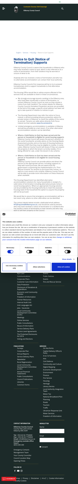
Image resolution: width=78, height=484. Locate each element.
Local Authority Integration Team (53, 390)
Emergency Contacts (21, 450)
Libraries (20, 382)
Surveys (20, 348)
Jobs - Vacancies (23, 308)
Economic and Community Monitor (27, 293)
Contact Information (22, 423)
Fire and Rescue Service (52, 282)
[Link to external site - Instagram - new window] (21, 471)
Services (25, 53)
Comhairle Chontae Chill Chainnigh (35, 7)
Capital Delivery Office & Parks (52, 352)
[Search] (62, 8)
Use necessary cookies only (14, 267)
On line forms (48, 348)
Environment (48, 372)
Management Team (21, 452)
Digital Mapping (49, 367)
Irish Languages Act (24, 305)
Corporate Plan (23, 351)
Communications (23, 276)
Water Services (48, 413)
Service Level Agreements (27, 331)
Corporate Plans (23, 279)
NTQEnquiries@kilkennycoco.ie (25, 204)
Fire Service (47, 378)
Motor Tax (47, 394)
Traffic (45, 408)
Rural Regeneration (24, 362)
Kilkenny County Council (32, 10)
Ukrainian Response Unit (52, 411)
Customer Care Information (27, 282)
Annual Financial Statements (23, 373)
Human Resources (24, 300)
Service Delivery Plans (25, 328)
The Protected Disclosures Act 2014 (27, 335)
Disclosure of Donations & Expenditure (27, 288)
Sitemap (17, 478)
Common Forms (23, 385)
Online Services (23, 320)
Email (42, 436)
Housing (33, 53)
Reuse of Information (25, 326)
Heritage (46, 384)
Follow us (17, 467)
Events (45, 279)
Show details (67, 259)
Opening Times (19, 461)
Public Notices (48, 276)
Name (42, 427)
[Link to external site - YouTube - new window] (18, 471)
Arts (44, 358)
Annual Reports (23, 354)
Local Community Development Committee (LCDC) (26, 313)
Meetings (20, 317)
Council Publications (25, 379)
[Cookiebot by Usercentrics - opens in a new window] (67, 214)
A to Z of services (49, 356)
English (18, 53)
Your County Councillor (22, 455)
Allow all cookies (63, 267)
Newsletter (21, 359)
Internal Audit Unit (24, 302)
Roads (45, 402)
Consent (44, 447)
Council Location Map (22, 458)
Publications (19, 346)
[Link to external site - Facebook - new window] (15, 471)
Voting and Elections (25, 339)
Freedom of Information (26, 297)
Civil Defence (48, 361)
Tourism (46, 405)
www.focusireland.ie (44, 123)
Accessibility (9, 479)
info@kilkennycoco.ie (27, 439)
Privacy (25, 478)
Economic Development (52, 370)
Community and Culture (52, 364)
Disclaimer (35, 478)
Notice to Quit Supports (45, 53)
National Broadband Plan (52, 397)
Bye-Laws (20, 273)
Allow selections (39, 267)
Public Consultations (25, 323)
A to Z (44, 478)
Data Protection (23, 284)
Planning (46, 399)
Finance (46, 375)
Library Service (48, 386)
